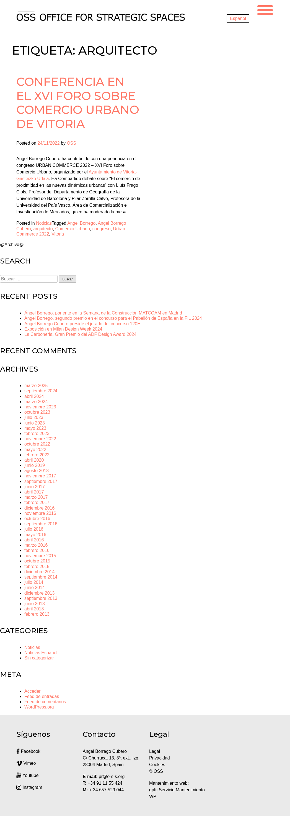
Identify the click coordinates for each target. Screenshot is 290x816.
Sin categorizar (39, 658)
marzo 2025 (36, 385)
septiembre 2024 (40, 390)
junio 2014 (34, 587)
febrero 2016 (37, 550)
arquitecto (43, 228)
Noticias (44, 223)
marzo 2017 (36, 497)
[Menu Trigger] (265, 9)
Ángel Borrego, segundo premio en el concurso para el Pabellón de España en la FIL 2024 (113, 318)
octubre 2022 (37, 444)
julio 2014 (33, 582)
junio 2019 (34, 465)
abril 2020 (34, 460)
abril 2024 (34, 396)
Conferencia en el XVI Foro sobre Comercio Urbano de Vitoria (77, 103)
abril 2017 (34, 492)
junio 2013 (34, 603)
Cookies (157, 764)
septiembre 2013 (40, 598)
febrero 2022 (37, 454)
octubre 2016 (37, 518)
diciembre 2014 (39, 571)
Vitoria (57, 234)
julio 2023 (33, 417)
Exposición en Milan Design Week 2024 (63, 329)
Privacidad (159, 758)
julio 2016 (33, 529)
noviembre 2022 (40, 438)
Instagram (29, 787)
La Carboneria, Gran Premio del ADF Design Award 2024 (80, 334)
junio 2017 (34, 486)
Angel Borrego (81, 223)
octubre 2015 (37, 561)
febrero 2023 (37, 433)
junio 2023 (34, 423)
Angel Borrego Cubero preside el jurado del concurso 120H (82, 323)
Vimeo (26, 763)
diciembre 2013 (39, 593)
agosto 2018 (36, 470)
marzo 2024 (36, 401)
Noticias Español (40, 652)
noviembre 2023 (40, 407)
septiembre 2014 (40, 577)
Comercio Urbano (72, 228)
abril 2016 (34, 540)
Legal (155, 751)
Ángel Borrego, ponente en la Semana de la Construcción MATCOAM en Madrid (103, 313)
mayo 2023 (35, 428)
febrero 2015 (37, 566)
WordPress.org (39, 707)
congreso (101, 228)
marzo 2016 (36, 545)
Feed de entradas (41, 696)
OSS (71, 143)
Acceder (32, 691)
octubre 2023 (37, 412)
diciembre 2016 (39, 508)
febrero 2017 (37, 502)
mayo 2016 (35, 534)
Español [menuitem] (238, 18)
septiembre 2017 (40, 481)
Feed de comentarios (45, 701)
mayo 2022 (35, 449)
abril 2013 (34, 609)
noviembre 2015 (40, 555)
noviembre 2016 (40, 513)
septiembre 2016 (40, 523)
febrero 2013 (37, 614)
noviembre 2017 (40, 476)
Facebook (28, 751)
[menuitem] (238, 18)
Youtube (27, 775)
